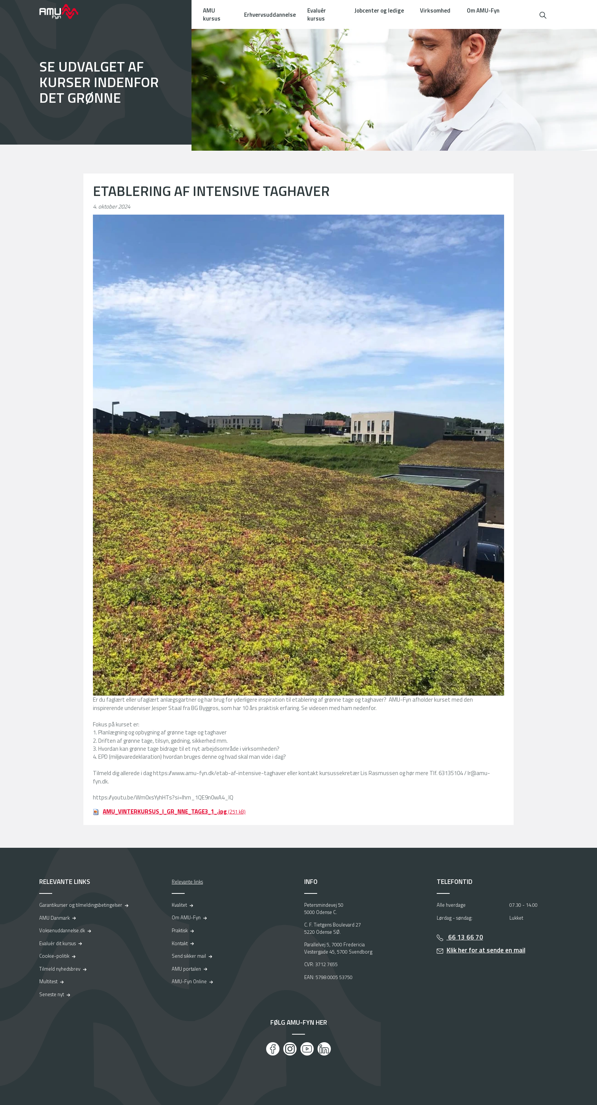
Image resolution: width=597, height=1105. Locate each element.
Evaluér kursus (316, 14)
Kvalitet (179, 905)
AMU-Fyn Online (189, 981)
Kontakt (180, 943)
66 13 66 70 (465, 937)
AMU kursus (211, 14)
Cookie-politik (54, 956)
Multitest (48, 981)
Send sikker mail (189, 956)
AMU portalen (186, 969)
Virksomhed (435, 10)
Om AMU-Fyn (483, 10)
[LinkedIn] (324, 1049)
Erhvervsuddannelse (270, 14)
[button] (543, 14)
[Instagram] (290, 1049)
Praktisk (180, 930)
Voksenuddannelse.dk (62, 930)
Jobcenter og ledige (379, 10)
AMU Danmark (54, 918)
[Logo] (64, 11)
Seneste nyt (51, 994)
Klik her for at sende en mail (486, 950)
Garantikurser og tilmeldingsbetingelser (80, 905)
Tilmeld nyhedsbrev (59, 969)
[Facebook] (272, 1049)
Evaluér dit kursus (57, 943)
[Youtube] (307, 1049)
